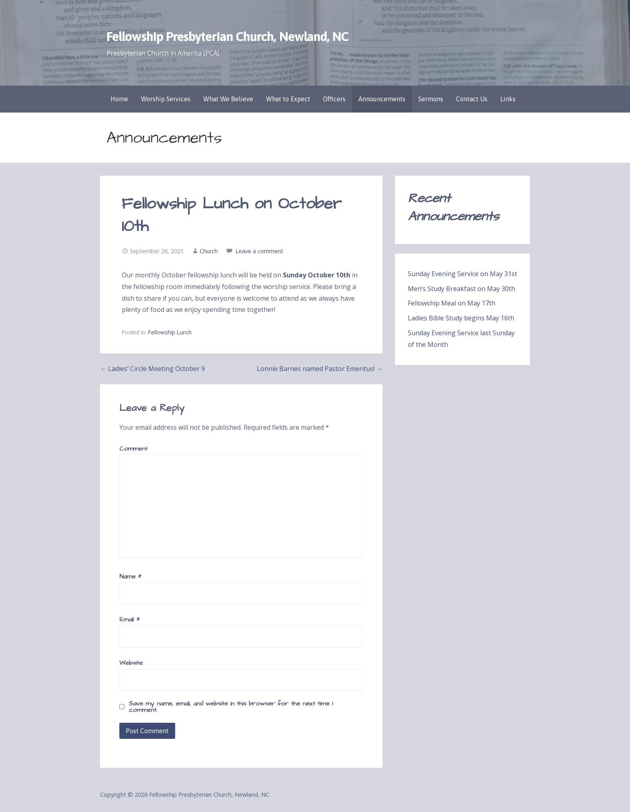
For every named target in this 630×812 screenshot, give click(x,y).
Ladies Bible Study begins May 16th (461, 318)
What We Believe (228, 99)
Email (129, 619)
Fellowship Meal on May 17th (451, 303)
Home (119, 99)
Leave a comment (259, 251)
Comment (133, 448)
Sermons (430, 99)
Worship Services (165, 99)
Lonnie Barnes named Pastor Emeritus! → (319, 368)
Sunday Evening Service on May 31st (462, 273)
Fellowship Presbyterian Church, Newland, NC (227, 36)
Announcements (381, 99)
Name (130, 576)
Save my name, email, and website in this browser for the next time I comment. (231, 706)
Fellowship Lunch (170, 332)
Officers (334, 99)
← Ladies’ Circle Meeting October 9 (152, 368)
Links (507, 99)
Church (209, 251)
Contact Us (471, 99)
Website (131, 662)
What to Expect (288, 99)
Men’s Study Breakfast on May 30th (461, 288)
